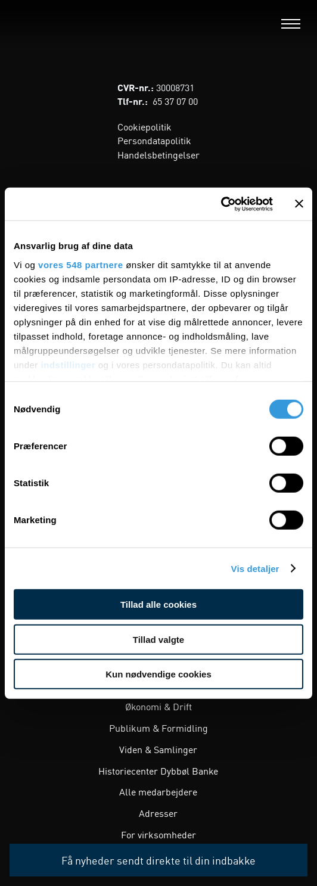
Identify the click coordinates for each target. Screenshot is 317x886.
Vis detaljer (255, 568)
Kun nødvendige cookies (158, 674)
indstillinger (68, 364)
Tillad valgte (158, 639)
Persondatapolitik (154, 140)
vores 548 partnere (80, 264)
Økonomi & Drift (158, 706)
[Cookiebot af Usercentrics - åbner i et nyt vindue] (221, 204)
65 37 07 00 (175, 101)
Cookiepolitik (144, 126)
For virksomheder (158, 834)
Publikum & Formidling (158, 727)
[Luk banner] (299, 204)
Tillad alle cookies (158, 604)
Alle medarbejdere (158, 791)
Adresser (158, 813)
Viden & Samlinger (158, 749)
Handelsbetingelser (158, 154)
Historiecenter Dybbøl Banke (158, 770)
